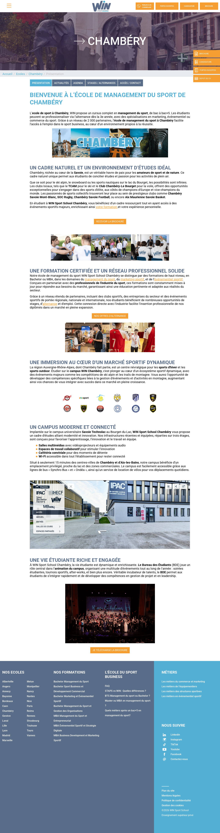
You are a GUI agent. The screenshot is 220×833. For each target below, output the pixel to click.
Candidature (189, 6)
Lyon (4, 730)
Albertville (7, 681)
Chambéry (35, 74)
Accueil (7, 74)
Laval (5, 720)
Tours (30, 730)
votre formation (107, 207)
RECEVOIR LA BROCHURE (110, 221)
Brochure (209, 6)
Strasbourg (33, 720)
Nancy (30, 691)
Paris (30, 706)
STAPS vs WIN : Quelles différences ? (125, 690)
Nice (29, 701)
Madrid (6, 735)
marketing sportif (132, 279)
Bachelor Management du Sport (71, 681)
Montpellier (33, 686)
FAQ (107, 686)
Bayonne (7, 696)
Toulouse (32, 725)
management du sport (100, 279)
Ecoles (20, 74)
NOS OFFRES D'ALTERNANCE (110, 315)
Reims (30, 710)
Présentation (41, 83)
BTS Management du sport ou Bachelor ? (127, 695)
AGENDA (78, 83)
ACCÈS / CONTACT (130, 83)
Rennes (31, 715)
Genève (6, 715)
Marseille (7, 740)
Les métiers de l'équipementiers (179, 686)
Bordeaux (7, 701)
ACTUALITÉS (61, 83)
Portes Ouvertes (167, 6)
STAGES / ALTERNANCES (102, 83)
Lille (4, 725)
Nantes (31, 696)
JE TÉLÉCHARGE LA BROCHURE (110, 650)
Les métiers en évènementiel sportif (181, 696)
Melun (30, 681)
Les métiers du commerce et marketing (183, 681)
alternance (50, 304)
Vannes (31, 735)
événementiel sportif (168, 279)
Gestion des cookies (173, 805)
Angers (6, 686)
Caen (5, 706)
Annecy (6, 691)
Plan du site (168, 790)
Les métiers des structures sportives (182, 691)
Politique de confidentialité (176, 800)
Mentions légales (171, 795)
